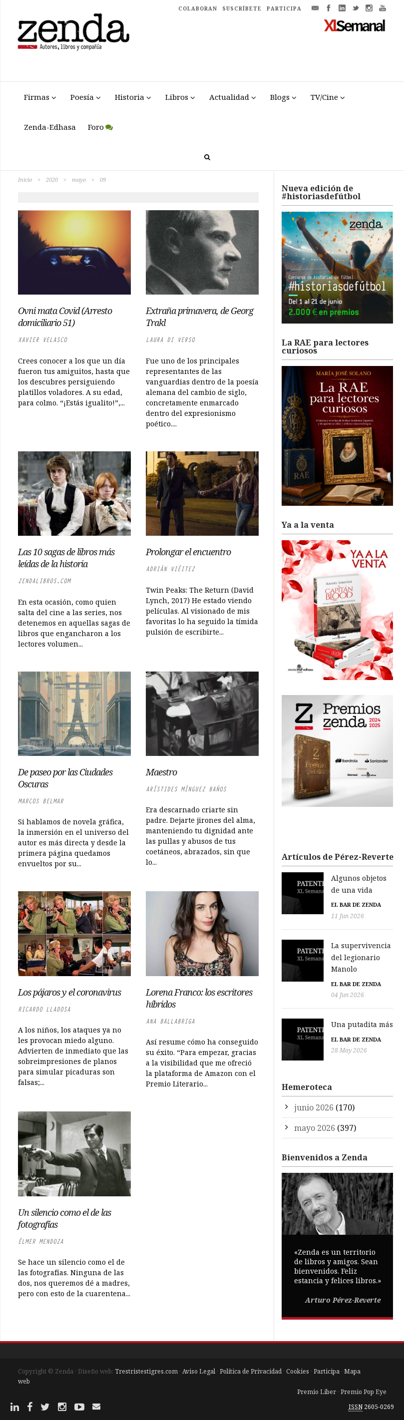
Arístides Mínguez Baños (186, 789)
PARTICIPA (284, 8)
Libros (176, 97)
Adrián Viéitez (170, 569)
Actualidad (229, 97)
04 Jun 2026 (305, 971)
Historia (129, 97)
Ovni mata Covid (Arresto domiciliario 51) (65, 317)
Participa (327, 1371)
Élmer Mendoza (40, 1241)
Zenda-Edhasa (50, 127)
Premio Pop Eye (364, 1392)
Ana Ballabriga (170, 1021)
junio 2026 (314, 1070)
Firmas (36, 97)
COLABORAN (197, 8)
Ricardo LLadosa (44, 1009)
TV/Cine (324, 97)
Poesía (82, 97)
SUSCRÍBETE (242, 8)
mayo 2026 (314, 1091)
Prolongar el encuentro (188, 552)
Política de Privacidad (251, 1371)
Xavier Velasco (42, 340)
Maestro (161, 772)
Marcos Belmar (40, 801)
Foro (96, 127)
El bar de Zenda (314, 893)
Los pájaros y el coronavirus (69, 992)
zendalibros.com (44, 581)
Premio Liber (316, 1392)
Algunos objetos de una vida (338, 878)
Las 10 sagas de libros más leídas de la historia (66, 558)
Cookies (297, 1371)
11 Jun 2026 (305, 904)
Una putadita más (320, 1000)
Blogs (280, 97)
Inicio (25, 179)
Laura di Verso (170, 340)
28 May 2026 (307, 1026)
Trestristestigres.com (146, 1371)
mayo (79, 179)
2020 (52, 179)
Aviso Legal (198, 1371)
